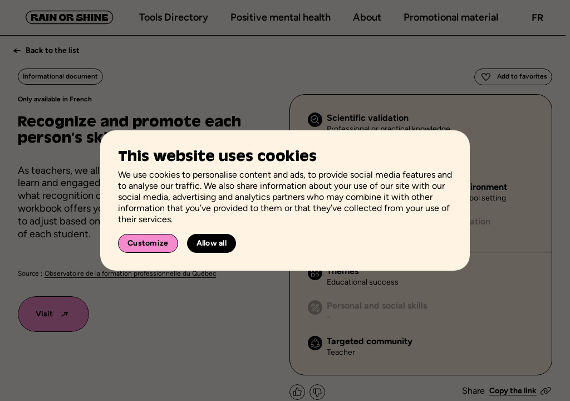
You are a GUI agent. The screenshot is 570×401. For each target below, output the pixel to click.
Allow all (211, 243)
